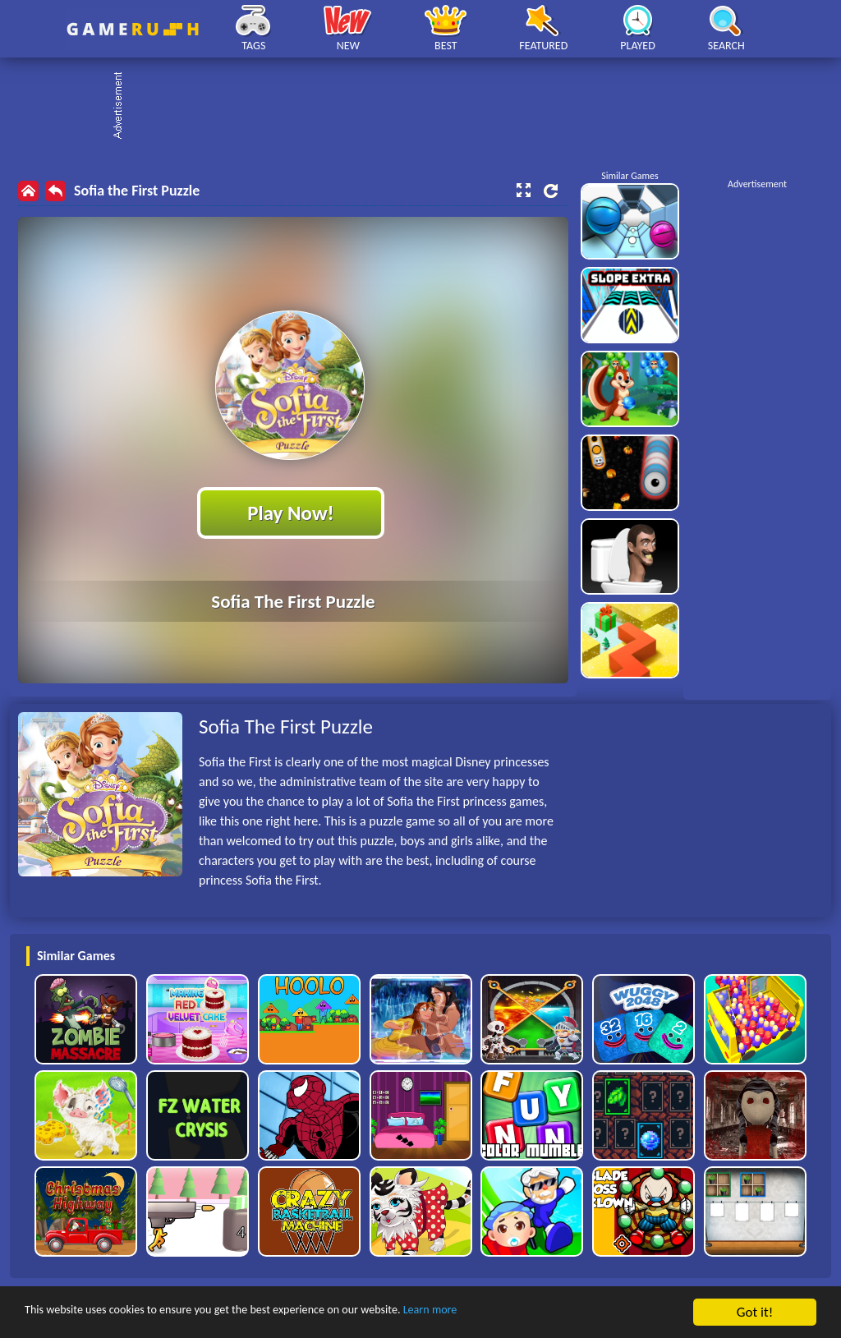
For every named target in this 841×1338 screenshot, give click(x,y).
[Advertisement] (429, 107)
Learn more (512, 1313)
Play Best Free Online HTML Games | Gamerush (133, 29)
